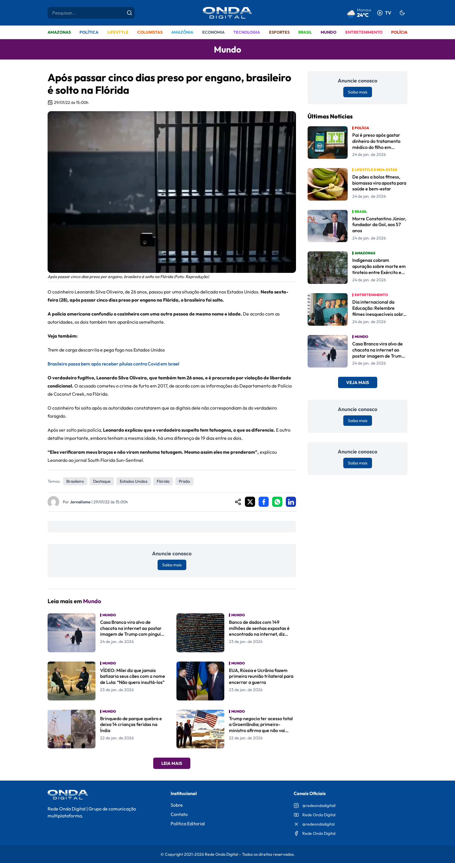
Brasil (305, 32)
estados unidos (133, 481)
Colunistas (149, 32)
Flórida (163, 481)
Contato (179, 814)
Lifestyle (118, 32)
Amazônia (182, 32)
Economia (213, 32)
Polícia (399, 32)
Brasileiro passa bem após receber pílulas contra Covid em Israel (113, 364)
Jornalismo (80, 502)
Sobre (177, 805)
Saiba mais (172, 564)
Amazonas (59, 32)
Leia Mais (171, 763)
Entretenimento (363, 32)
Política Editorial (188, 823)
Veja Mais (357, 382)
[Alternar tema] (402, 13)
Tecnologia (246, 32)
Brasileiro (75, 481)
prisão (184, 481)
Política (89, 32)
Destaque (102, 481)
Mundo (328, 32)
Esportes (279, 32)
